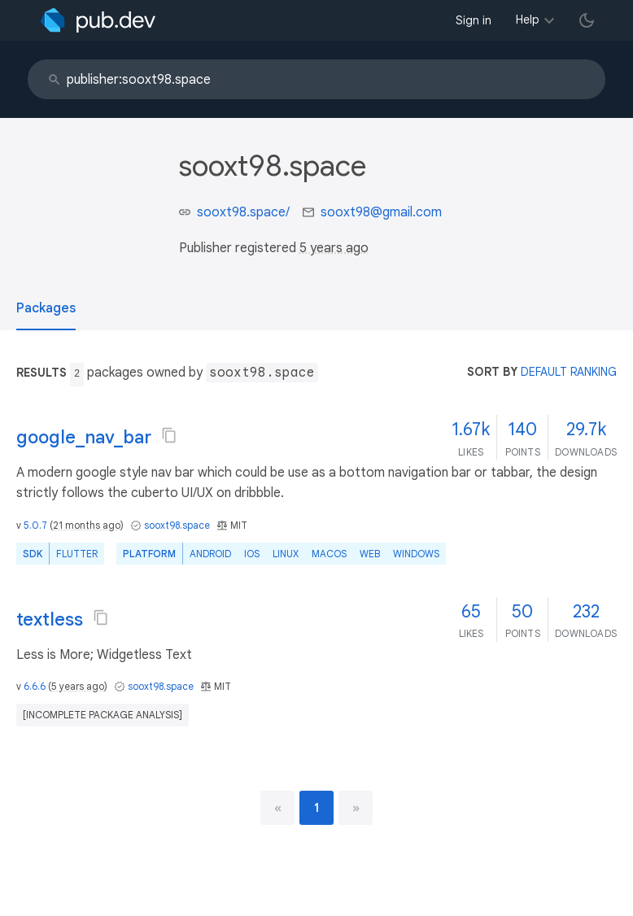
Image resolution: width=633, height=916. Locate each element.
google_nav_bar (83, 437)
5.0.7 (35, 525)
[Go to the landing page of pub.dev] (98, 20)
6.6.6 (35, 686)
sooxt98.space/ (243, 212)
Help (527, 19)
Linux (286, 553)
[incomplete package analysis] (102, 715)
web (370, 553)
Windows (416, 553)
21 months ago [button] (86, 525)
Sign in (473, 20)
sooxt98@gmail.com (381, 212)
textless (49, 619)
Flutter (77, 553)
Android (210, 553)
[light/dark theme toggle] (586, 20)
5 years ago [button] (334, 248)
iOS (252, 553)
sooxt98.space (177, 525)
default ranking (569, 371)
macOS (329, 553)
